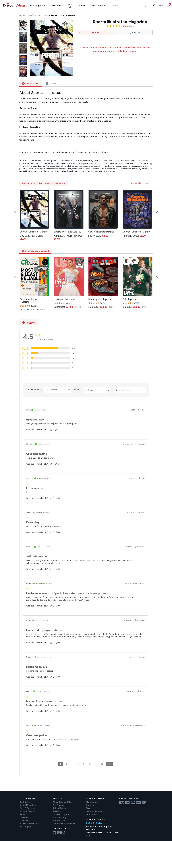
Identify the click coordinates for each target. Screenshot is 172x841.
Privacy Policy (59, 817)
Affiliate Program (61, 814)
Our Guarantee (60, 805)
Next (157, 211)
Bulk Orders (91, 814)
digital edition (121, 51)
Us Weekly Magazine (64, 299)
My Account (92, 802)
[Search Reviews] (130, 390)
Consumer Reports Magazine (30, 300)
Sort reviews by (34, 389)
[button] (54, 348)
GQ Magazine (130, 299)
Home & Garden (27, 811)
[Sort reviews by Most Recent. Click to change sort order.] (57, 390)
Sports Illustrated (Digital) (33, 231)
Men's (22, 814)
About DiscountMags (63, 802)
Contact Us (91, 805)
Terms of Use (59, 820)
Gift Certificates (94, 811)
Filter (77, 389)
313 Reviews (128, 26)
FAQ (88, 808)
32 (102, 764)
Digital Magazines (28, 805)
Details (51, 83)
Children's (24, 820)
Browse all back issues (142, 183)
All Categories (26, 826)
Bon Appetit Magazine (100, 299)
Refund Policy (59, 808)
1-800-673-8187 (94, 823)
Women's (24, 817)
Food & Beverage (28, 808)
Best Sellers (25, 802)
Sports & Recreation (29, 823)
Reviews (29, 322)
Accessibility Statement (64, 823)
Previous (15, 211)
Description (30, 83)
